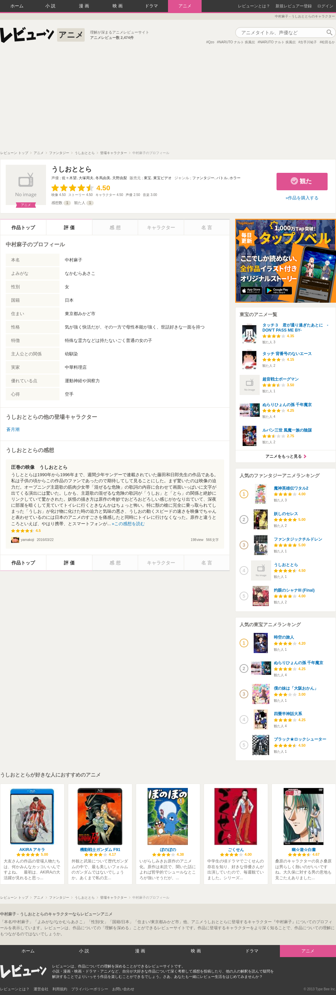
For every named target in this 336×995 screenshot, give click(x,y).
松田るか (328, 42)
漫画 (84, 5)
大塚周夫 (86, 178)
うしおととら (71, 169)
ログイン (325, 6)
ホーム (17, 5)
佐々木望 (69, 178)
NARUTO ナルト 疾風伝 (237, 42)
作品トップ (23, 227)
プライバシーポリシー (89, 989)
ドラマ (151, 5)
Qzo (211, 42)
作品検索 (329, 32)
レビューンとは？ (254, 6)
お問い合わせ (123, 989)
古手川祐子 (308, 42)
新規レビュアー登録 (294, 6)
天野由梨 (119, 178)
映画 (118, 5)
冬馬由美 (102, 178)
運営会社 (41, 989)
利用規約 (59, 989)
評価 (70, 227)
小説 (51, 5)
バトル (221, 178)
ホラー (235, 178)
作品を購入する (303, 198)
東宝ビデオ (162, 178)
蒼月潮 (12, 429)
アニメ (185, 5)
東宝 (147, 178)
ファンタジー (203, 178)
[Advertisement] (168, 100)
